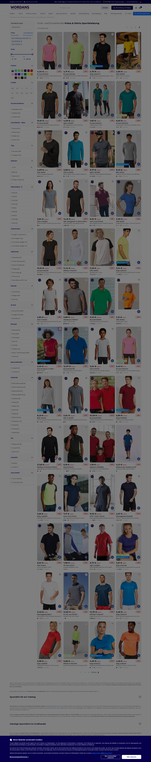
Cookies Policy (96, 753)
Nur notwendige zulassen (110, 756)
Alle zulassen (131, 757)
